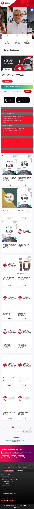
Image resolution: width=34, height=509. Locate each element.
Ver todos (4, 110)
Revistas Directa (7, 35)
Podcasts (7, 42)
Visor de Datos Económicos (27, 41)
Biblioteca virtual (23, 100)
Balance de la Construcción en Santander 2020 (11, 132)
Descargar (9, 185)
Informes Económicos (17, 42)
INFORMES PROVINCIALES (8, 137)
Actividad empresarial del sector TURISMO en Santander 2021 (13, 128)
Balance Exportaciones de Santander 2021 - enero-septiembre (13, 116)
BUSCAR (27, 91)
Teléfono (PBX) (5, 456)
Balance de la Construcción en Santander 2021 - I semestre (13, 130)
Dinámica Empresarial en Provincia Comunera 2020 (12, 143)
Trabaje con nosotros (19, 470)
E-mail (14, 456)
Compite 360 (9, 100)
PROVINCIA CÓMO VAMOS (8, 107)
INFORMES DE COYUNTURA (8, 113)
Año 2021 (5, 91)
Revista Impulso (17, 35)
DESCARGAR (7, 81)
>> (20, 427)
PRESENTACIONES (6, 148)
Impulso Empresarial (27, 35)
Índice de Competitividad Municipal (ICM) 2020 (11, 118)
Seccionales (21, 456)
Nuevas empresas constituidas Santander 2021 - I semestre (13, 120)
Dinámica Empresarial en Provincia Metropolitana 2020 (12, 139)
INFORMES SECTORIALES (7, 125)
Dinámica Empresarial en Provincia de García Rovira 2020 (13, 141)
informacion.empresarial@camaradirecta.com (17, 440)
